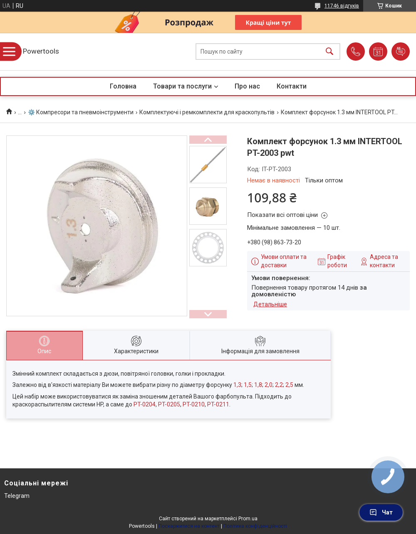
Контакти (292, 86)
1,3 (237, 384)
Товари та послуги (182, 86)
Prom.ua (248, 519)
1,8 (258, 384)
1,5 (248, 384)
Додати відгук (400, 51)
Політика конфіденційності (255, 526)
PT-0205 (169, 404)
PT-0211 (218, 404)
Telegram (17, 495)
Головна (123, 86)
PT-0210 (194, 404)
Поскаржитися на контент (189, 526)
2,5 (289, 384)
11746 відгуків (341, 6)
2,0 (268, 384)
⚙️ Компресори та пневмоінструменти (81, 112)
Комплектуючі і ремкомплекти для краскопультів (207, 112)
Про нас (247, 86)
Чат (381, 512)
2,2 (279, 384)
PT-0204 (145, 404)
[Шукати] (329, 51)
